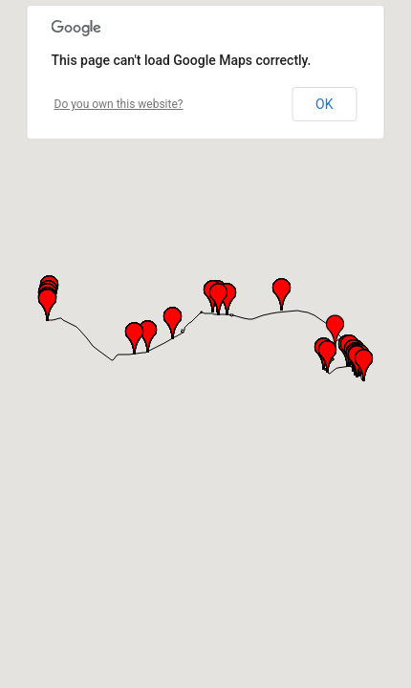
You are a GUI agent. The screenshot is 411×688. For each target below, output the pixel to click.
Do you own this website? (119, 104)
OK (324, 104)
